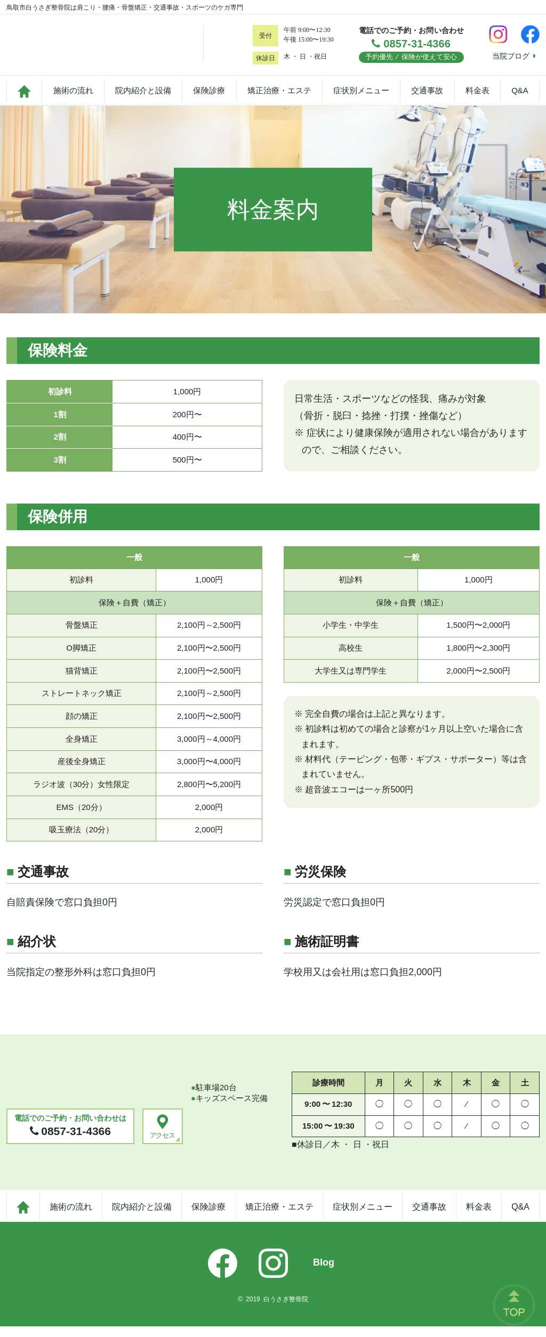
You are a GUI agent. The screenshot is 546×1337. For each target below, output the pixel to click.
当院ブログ (514, 56)
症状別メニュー (361, 97)
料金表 (477, 97)
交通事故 (427, 97)
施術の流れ (73, 97)
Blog (323, 1273)
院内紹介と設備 (143, 97)
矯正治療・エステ (279, 97)
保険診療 (209, 97)
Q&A (519, 97)
